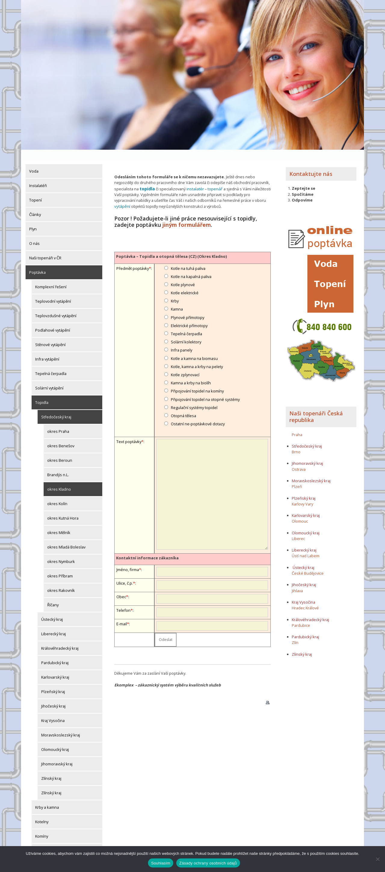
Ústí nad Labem (305, 546)
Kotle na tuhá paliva (188, 257)
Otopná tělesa (183, 405)
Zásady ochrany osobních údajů (208, 863)
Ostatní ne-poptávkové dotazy (198, 413)
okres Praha (58, 421)
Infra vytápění (47, 349)
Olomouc (300, 511)
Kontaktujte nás (310, 163)
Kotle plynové (183, 274)
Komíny (41, 826)
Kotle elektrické (185, 282)
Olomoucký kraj (55, 739)
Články (35, 204)
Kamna (177, 298)
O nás (34, 233)
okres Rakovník (61, 580)
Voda (33, 161)
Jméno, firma (127, 558)
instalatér (194, 178)
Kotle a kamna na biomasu (194, 347)
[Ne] (377, 859)
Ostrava (299, 459)
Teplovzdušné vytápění (55, 305)
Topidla (41, 392)
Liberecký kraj (53, 624)
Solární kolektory (186, 331)
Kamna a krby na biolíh (191, 372)
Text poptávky (128, 430)
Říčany (53, 595)
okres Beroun (59, 450)
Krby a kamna (47, 797)
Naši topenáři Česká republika (316, 407)
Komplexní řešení (50, 277)
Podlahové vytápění (52, 320)
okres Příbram (60, 566)
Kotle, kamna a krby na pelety (197, 355)
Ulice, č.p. (124, 572)
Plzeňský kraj (53, 681)
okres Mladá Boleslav (66, 537)
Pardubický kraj (55, 652)
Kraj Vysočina (53, 710)
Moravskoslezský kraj (60, 725)
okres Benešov (60, 436)
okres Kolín (57, 493)
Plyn (33, 219)
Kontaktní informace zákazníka (147, 547)
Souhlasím (160, 863)
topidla (147, 178)
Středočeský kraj (56, 407)
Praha (297, 424)
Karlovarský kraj (55, 667)
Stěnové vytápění (50, 334)
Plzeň (297, 476)
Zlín (295, 632)
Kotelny (41, 811)
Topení (35, 190)
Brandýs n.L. (58, 464)
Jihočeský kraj (53, 696)
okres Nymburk (61, 551)
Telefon (123, 599)
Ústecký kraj (52, 609)
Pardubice (301, 615)
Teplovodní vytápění (53, 291)
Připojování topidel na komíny (197, 380)
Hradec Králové (305, 598)
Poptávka (37, 262)
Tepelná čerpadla (50, 363)
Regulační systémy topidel (194, 396)
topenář (214, 178)
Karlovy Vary (302, 494)
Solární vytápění (49, 378)
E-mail (121, 613)
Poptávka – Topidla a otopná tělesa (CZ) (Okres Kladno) (171, 245)
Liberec (298, 528)
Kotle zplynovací (185, 364)
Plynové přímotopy (187, 306)
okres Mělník (58, 522)
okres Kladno (59, 479)
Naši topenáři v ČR (45, 248)
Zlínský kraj (51, 768)
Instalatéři (38, 175)
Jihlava (297, 580)
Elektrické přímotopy (189, 314)
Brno (296, 442)
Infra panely (181, 339)
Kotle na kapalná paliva (191, 265)
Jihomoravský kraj (56, 754)
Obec (121, 586)
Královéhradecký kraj (60, 638)
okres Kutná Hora (63, 508)
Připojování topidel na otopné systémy (205, 388)
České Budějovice (308, 563)
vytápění (121, 195)
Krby (175, 290)
